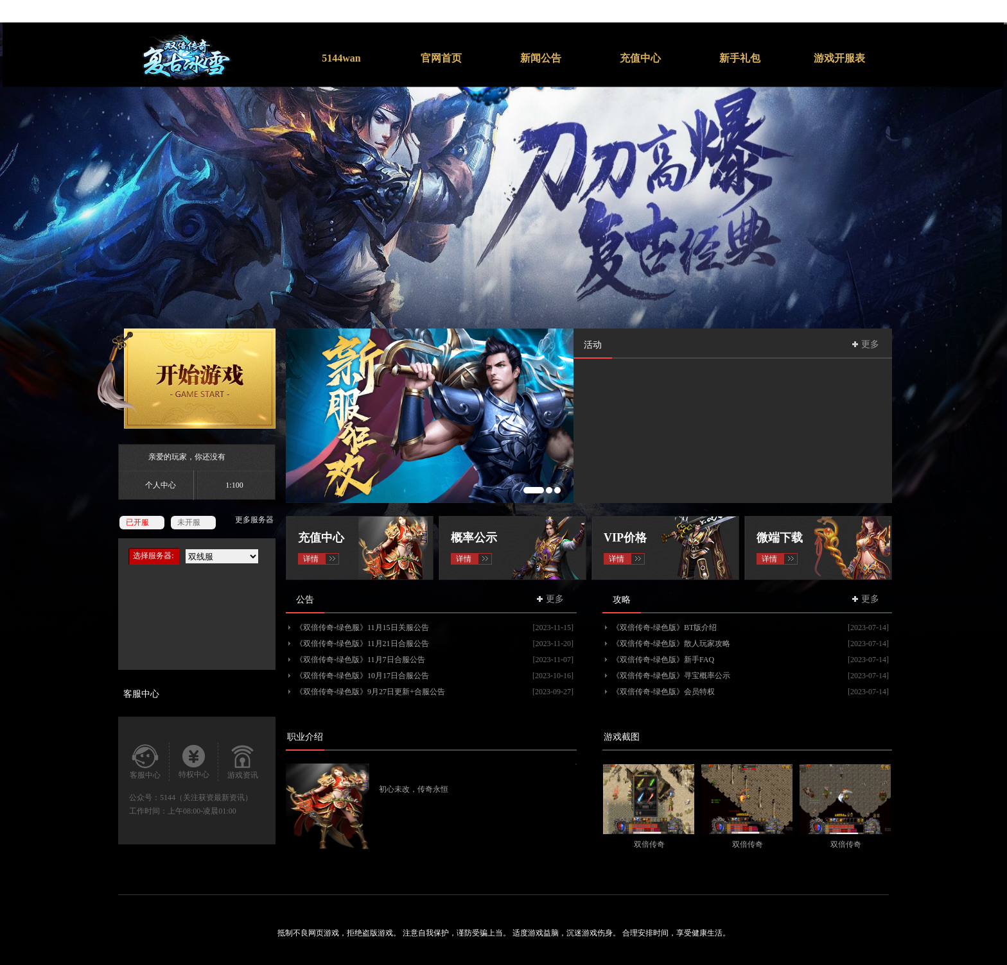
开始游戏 (186, 379)
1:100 (234, 485)
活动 (593, 345)
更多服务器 (254, 519)
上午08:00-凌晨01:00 (202, 811)
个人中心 (160, 485)
